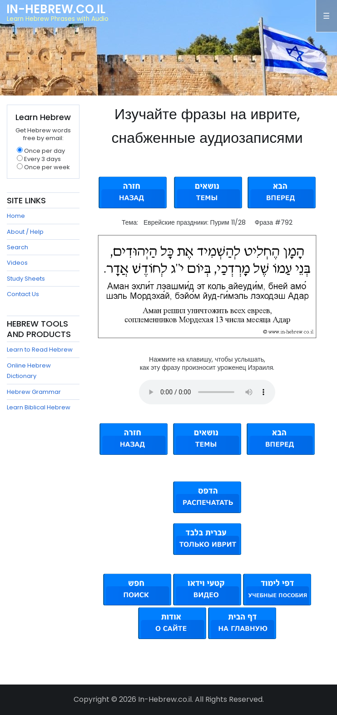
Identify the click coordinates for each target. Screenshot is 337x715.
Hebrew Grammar (34, 392)
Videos (17, 262)
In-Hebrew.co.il (55, 9)
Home (16, 215)
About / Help (25, 231)
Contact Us (23, 294)
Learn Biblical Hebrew (38, 407)
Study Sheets (26, 278)
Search (17, 247)
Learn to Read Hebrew (40, 349)
